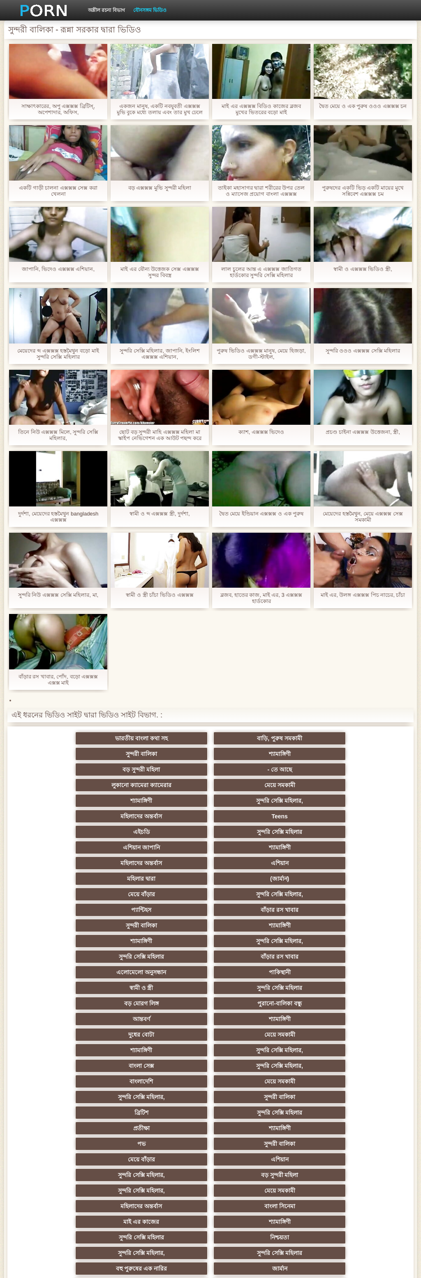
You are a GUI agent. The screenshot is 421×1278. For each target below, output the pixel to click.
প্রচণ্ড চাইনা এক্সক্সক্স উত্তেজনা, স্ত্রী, (363, 432)
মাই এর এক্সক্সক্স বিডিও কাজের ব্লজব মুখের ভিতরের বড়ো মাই (261, 109)
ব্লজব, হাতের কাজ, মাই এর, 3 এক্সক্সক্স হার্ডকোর (261, 598)
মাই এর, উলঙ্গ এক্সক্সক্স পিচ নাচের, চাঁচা (363, 595)
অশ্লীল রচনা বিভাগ (106, 10)
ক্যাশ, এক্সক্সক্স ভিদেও (261, 432)
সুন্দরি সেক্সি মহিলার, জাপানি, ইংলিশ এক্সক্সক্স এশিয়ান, (160, 354)
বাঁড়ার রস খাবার (331, 816)
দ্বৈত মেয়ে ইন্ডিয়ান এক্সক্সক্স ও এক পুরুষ (261, 514)
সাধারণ (250, 1081)
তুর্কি (250, 1003)
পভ (90, 941)
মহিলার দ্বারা (250, 800)
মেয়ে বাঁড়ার (89, 816)
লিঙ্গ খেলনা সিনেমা (90, 1175)
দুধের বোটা (251, 878)
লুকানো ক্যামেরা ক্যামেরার (251, 754)
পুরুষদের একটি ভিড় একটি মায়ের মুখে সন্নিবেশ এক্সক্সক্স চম (362, 191)
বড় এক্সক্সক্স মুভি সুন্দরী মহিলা (159, 188)
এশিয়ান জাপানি (250, 785)
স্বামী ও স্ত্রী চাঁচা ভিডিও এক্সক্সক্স (159, 595)
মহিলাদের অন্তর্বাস (250, 769)
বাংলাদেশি (90, 910)
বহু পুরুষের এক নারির (90, 1003)
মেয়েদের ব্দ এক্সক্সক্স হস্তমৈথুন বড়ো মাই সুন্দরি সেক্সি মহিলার (58, 354)
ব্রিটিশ (90, 925)
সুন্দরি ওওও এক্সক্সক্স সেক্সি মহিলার (363, 351)
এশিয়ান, (89, 1159)
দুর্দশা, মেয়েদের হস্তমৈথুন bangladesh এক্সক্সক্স (58, 517)
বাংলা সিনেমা (170, 972)
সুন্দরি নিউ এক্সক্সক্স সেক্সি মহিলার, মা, (58, 595)
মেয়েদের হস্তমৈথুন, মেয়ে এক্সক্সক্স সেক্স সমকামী (363, 517)
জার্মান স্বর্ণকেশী (250, 1097)
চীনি (331, 1066)
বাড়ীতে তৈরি (170, 1112)
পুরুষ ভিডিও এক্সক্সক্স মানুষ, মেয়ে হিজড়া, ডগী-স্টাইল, (261, 354)
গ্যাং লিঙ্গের (251, 1034)
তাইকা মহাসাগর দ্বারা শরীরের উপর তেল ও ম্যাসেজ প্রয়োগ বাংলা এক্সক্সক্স (261, 191)
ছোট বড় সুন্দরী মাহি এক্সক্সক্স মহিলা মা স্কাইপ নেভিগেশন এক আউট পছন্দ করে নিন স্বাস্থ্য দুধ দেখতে (159, 435)
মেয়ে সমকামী (331, 754)
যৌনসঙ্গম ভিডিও (150, 10)
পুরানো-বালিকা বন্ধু (331, 863)
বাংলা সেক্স (250, 894)
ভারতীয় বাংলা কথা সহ (89, 738)
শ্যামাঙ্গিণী (331, 738)
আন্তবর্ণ (89, 878)
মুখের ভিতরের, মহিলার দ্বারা (331, 1159)
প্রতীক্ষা (251, 925)
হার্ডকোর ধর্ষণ (170, 1128)
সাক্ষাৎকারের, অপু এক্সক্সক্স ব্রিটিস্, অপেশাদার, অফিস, (58, 109)
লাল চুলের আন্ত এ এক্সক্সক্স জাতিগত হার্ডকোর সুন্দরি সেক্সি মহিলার (261, 272)
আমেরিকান (89, 1112)
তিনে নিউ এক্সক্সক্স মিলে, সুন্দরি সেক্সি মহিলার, (58, 435)
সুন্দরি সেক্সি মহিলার (170, 785)
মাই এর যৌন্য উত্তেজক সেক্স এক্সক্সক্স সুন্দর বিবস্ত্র (159, 272)
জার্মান (170, 1003)
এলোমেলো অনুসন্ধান (250, 847)
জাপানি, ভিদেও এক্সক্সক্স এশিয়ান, (58, 269)
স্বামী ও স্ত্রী (90, 863)
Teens (331, 769)
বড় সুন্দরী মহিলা (90, 754)
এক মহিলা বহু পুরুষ (331, 1003)
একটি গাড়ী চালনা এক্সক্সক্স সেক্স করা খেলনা (58, 191)
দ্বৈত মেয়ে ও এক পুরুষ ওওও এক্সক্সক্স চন (363, 106)
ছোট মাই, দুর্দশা (170, 1066)
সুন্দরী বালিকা (250, 738)
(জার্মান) (331, 800)
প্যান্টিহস (251, 816)
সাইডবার (89, 1066)
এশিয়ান (170, 800)
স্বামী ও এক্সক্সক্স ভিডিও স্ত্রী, (362, 269)
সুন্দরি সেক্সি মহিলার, (170, 769)
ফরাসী (331, 1144)
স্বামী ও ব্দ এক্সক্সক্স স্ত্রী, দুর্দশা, (160, 514)
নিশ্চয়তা (170, 988)
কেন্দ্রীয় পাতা (357, 1265)
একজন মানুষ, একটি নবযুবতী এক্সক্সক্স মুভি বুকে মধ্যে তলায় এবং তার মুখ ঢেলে (160, 109)
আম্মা (89, 1050)
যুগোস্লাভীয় (331, 1128)
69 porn (251, 1128)
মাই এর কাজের (251, 972)
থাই (170, 1019)
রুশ (170, 1159)
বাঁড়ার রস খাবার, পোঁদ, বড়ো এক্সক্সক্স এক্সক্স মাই (58, 679)
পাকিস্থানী (331, 847)
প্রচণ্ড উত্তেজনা (89, 1128)
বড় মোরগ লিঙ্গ (251, 863)
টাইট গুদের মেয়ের (331, 1190)
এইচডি (89, 785)
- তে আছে (170, 754)
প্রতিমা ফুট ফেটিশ (89, 1034)
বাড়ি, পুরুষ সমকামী (170, 738)
